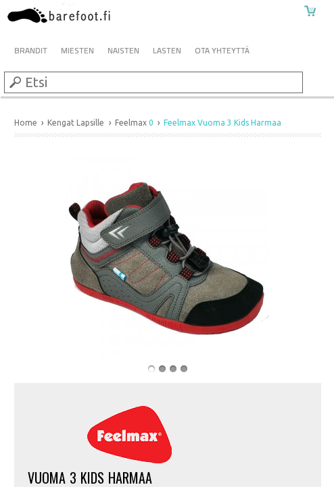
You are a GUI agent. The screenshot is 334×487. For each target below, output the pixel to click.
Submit (14, 81)
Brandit (30, 50)
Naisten (123, 50)
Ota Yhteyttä (222, 50)
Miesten (77, 50)
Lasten (167, 50)
